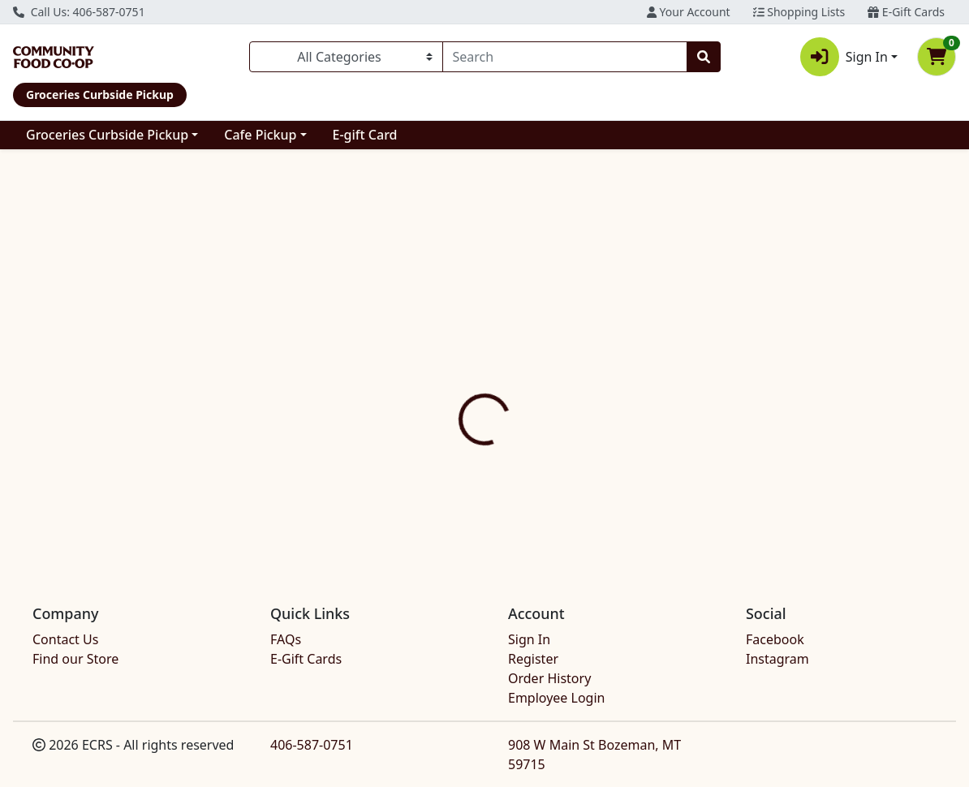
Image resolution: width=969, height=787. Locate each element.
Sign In (529, 639)
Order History (549, 678)
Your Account (688, 11)
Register (533, 659)
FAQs (285, 639)
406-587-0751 (311, 745)
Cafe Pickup (260, 135)
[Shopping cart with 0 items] (936, 56)
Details (449, 360)
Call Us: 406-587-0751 (79, 11)
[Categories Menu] (346, 56)
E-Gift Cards (906, 11)
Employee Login (556, 698)
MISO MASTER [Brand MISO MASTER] (606, 476)
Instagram (777, 659)
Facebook (775, 639)
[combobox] (564, 56)
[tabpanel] (687, 455)
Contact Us (65, 639)
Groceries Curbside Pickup (107, 135)
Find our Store (75, 659)
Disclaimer (527, 360)
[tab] (449, 360)
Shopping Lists (799, 11)
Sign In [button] (844, 56)
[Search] (564, 56)
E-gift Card (365, 135)
